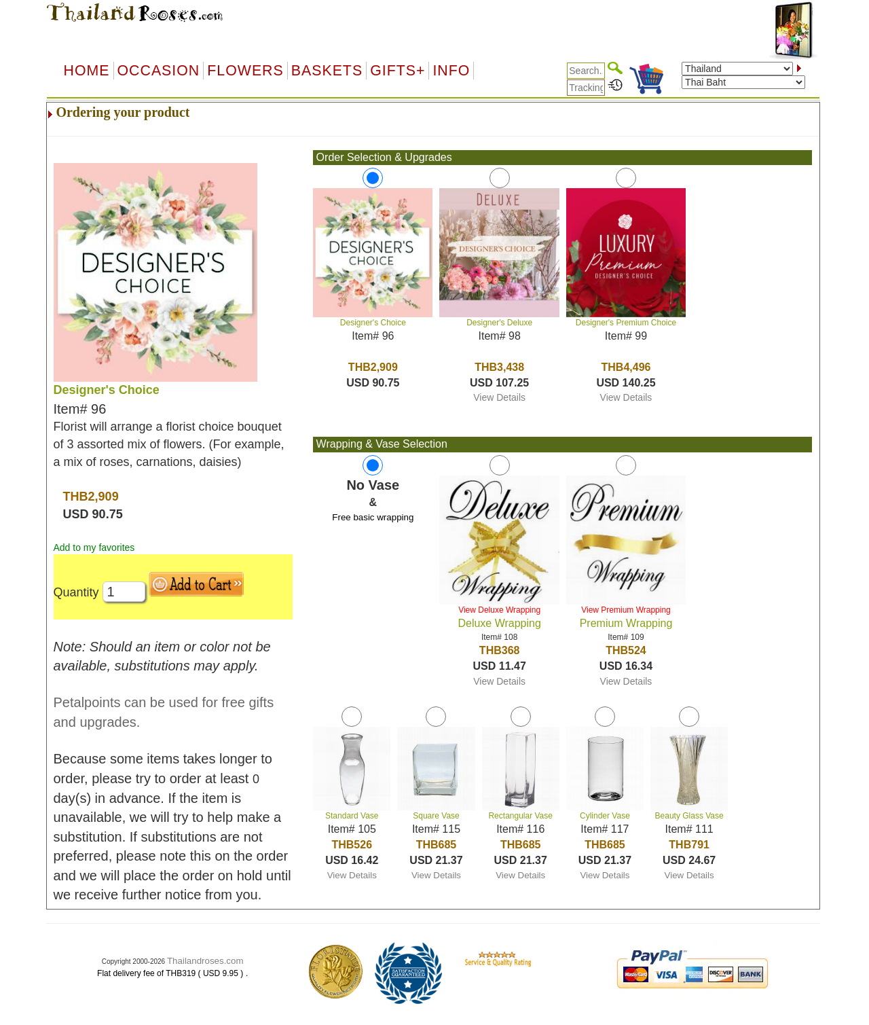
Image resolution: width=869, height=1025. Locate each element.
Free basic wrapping (372, 517)
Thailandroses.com (205, 961)
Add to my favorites (94, 547)
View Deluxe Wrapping (499, 610)
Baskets (327, 70)
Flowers (245, 70)
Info (451, 70)
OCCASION (158, 70)
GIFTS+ (397, 70)
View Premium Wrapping (626, 610)
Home (87, 70)
